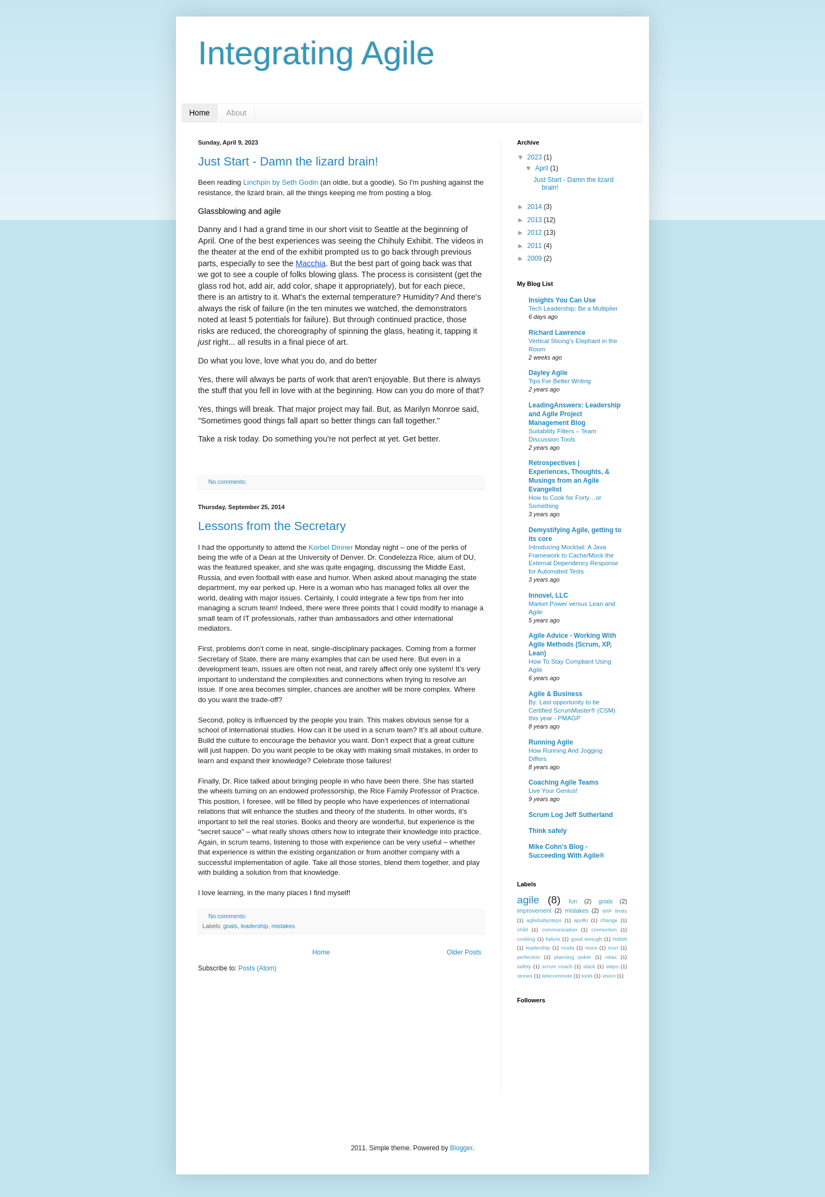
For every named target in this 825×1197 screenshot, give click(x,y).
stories (524, 976)
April (542, 168)
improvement (534, 910)
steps (612, 966)
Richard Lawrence (557, 333)
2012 (535, 232)
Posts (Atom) (257, 968)
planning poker (572, 957)
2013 (535, 220)
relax (611, 957)
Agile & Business (555, 694)
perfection (528, 957)
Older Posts (464, 952)
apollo (581, 920)
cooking (526, 939)
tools (586, 976)
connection (604, 929)
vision (609, 976)
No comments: (228, 481)
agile (528, 900)
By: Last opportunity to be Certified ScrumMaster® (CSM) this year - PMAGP (572, 710)
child (522, 929)
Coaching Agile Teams (563, 782)
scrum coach (557, 966)
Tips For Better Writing (560, 381)
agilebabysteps (544, 920)
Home (199, 112)
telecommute (557, 976)
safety (524, 966)
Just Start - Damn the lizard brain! (288, 161)
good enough (586, 939)
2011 (535, 246)
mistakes (283, 926)
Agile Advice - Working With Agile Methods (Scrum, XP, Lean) (572, 644)
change (608, 920)
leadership (254, 926)
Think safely (547, 831)
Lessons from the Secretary (272, 526)
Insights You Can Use (562, 300)
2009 (535, 258)
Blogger (461, 1148)
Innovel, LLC (548, 595)
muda (567, 948)
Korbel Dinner (331, 547)
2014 (535, 207)
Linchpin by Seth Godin (280, 182)
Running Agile (551, 742)
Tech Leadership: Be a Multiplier (573, 308)
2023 (535, 157)
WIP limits (614, 911)
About (236, 112)
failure (553, 939)
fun (573, 901)
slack (589, 966)
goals (230, 926)
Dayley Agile (548, 373)
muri (613, 948)
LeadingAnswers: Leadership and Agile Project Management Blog (574, 414)
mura (591, 948)
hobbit (620, 939)
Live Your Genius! (553, 790)
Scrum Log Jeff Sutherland (571, 815)
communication (560, 929)
